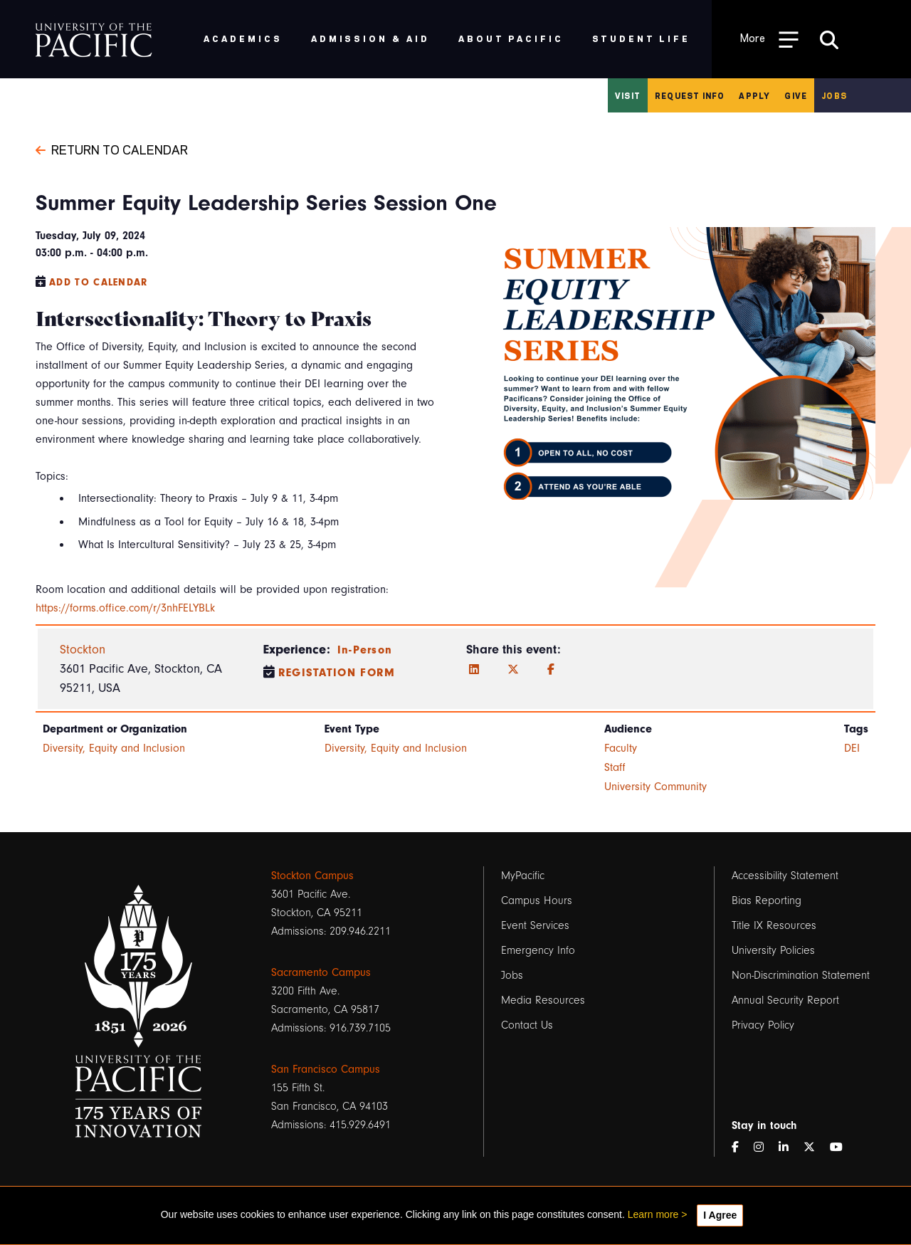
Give (795, 95)
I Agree (720, 1215)
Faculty (620, 748)
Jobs (834, 95)
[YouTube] (842, 1147)
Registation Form (337, 672)
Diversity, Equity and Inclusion (114, 748)
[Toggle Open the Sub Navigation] (769, 39)
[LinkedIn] (474, 670)
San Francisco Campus (325, 1069)
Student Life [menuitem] (641, 38)
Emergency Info (538, 950)
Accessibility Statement (785, 875)
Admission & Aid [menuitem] (370, 38)
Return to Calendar (112, 148)
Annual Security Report (785, 1000)
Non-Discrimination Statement (801, 975)
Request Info (690, 95)
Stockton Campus (312, 875)
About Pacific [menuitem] (510, 38)
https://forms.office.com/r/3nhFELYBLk (125, 608)
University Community (655, 786)
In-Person (365, 649)
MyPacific (522, 875)
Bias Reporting (766, 900)
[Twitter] (513, 670)
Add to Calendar (98, 282)
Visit (628, 95)
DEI (852, 748)
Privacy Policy (763, 1025)
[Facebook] (550, 670)
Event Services (535, 925)
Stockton (82, 649)
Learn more (653, 1214)
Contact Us (527, 1025)
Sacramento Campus (321, 972)
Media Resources (543, 1000)
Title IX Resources (774, 925)
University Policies (773, 950)
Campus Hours (536, 900)
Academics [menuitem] (243, 38)
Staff (615, 767)
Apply (754, 95)
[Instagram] (764, 1147)
